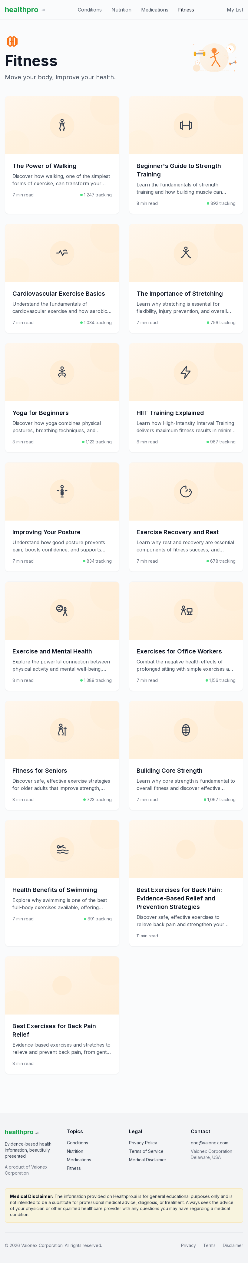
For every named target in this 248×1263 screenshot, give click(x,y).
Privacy (188, 1245)
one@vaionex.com (209, 1142)
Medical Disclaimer (147, 1159)
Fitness (186, 10)
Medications (154, 10)
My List (235, 10)
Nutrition (121, 10)
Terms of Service (146, 1151)
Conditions (90, 10)
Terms (209, 1245)
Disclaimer (233, 1245)
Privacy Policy (143, 1142)
